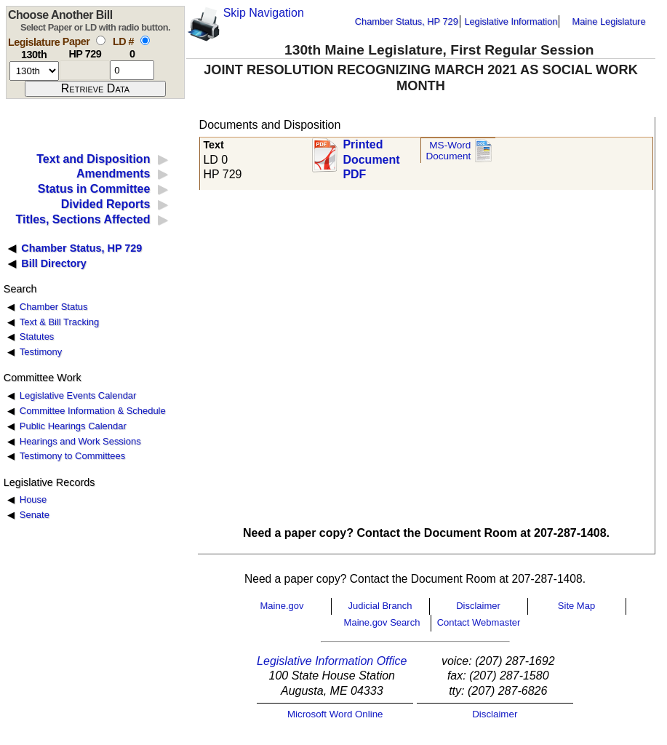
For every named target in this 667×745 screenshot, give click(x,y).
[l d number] (132, 70)
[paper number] (85, 70)
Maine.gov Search (382, 622)
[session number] (34, 71)
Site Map (576, 605)
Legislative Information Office (332, 661)
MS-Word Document (448, 151)
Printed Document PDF (371, 155)
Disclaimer (478, 605)
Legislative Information (510, 21)
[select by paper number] (100, 40)
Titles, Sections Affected (82, 219)
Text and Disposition (93, 159)
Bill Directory (54, 263)
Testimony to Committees (72, 455)
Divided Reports (106, 204)
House (33, 499)
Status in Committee (94, 189)
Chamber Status (54, 306)
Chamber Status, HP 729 (406, 21)
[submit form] (95, 89)
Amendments (113, 173)
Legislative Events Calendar (78, 395)
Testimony (41, 351)
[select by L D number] (145, 40)
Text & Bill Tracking (59, 321)
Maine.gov (282, 605)
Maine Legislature (608, 21)
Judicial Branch (380, 605)
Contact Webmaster (479, 622)
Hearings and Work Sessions (80, 441)
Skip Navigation (263, 13)
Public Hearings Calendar (73, 426)
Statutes (37, 336)
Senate (34, 514)
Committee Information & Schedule (93, 410)
